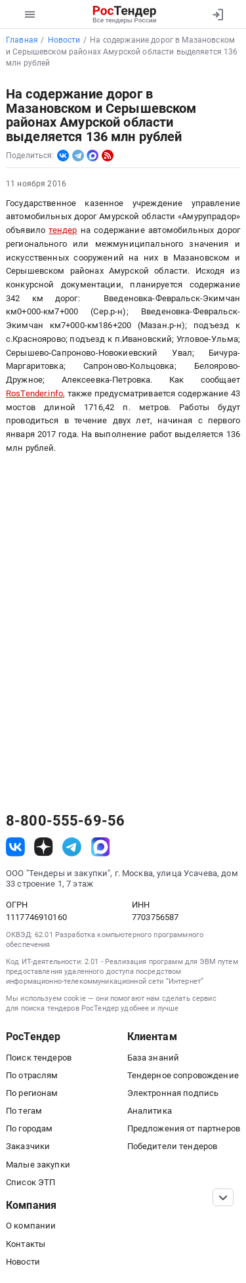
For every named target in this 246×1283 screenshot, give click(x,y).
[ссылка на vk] (15, 846)
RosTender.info (34, 393)
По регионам (32, 1093)
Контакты (25, 1244)
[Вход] (217, 14)
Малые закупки (38, 1164)
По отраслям (32, 1075)
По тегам (24, 1111)
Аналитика (149, 1111)
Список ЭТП (30, 1182)
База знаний (153, 1057)
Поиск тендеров (39, 1057)
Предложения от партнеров (183, 1128)
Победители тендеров (172, 1146)
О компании (31, 1225)
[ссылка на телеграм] (71, 846)
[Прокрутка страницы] (223, 1197)
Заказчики (28, 1146)
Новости (23, 1262)
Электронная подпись (173, 1093)
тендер (63, 230)
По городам (29, 1128)
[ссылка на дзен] (43, 846)
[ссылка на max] (100, 846)
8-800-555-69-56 (65, 821)
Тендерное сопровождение (183, 1075)
